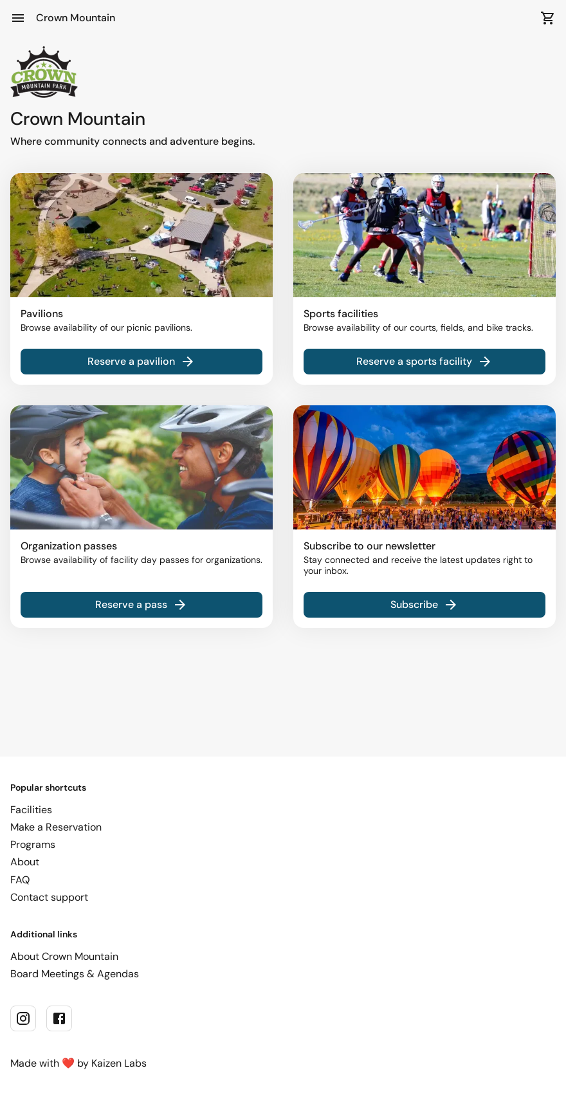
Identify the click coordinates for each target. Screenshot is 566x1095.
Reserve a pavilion (141, 361)
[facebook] (59, 1018)
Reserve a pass (141, 604)
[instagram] (23, 1018)
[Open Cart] (548, 18)
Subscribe (424, 604)
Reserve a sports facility (424, 361)
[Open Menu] (18, 18)
